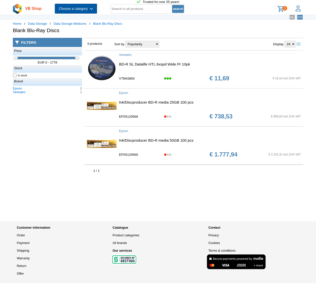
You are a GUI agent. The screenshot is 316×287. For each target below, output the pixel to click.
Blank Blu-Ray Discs (107, 23)
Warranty (23, 258)
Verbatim (19, 92)
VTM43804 (127, 78)
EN (300, 17)
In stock (20, 75)
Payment (23, 243)
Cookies (214, 243)
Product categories (126, 235)
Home (17, 23)
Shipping (23, 250)
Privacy (213, 235)
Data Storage (37, 23)
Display (278, 44)
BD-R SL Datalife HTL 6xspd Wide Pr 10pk (154, 64)
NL (292, 17)
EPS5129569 (128, 154)
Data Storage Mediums (70, 23)
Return (21, 266)
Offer (20, 273)
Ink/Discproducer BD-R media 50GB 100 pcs (156, 140)
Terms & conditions (222, 250)
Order (21, 235)
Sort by (119, 44)
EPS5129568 (128, 116)
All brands (120, 243)
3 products (94, 43)
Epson (17, 88)
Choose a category (76, 9)
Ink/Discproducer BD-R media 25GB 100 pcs (156, 102)
